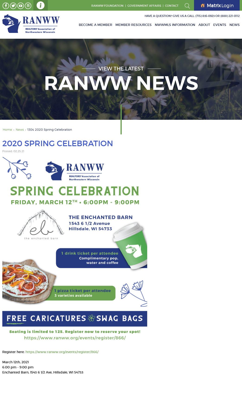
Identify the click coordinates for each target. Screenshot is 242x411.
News (234, 25)
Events (219, 25)
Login (217, 5)
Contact (171, 5)
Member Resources (133, 25)
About (204, 25)
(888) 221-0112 (230, 16)
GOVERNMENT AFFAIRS (144, 5)
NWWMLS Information (175, 25)
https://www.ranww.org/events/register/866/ (62, 352)
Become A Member (95, 25)
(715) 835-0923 (205, 16)
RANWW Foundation (107, 5)
